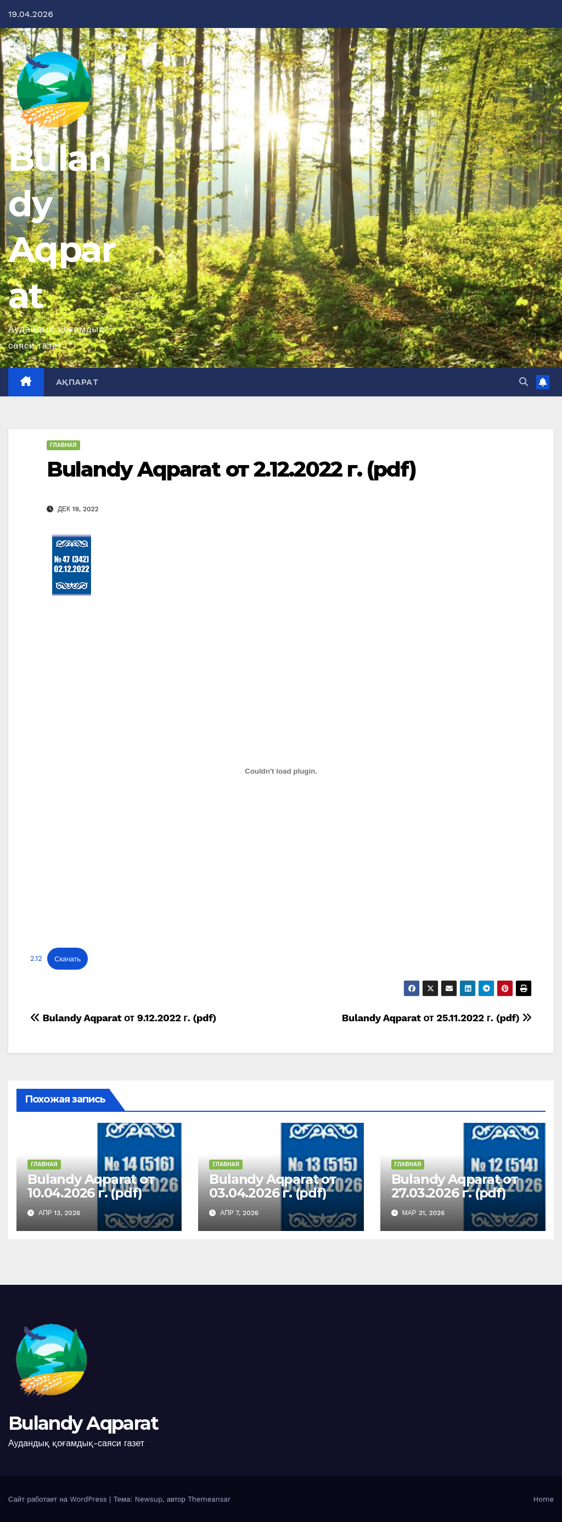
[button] (523, 382)
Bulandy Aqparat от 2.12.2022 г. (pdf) (231, 469)
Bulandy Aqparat (83, 1423)
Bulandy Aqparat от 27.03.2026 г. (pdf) (454, 1186)
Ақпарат (77, 382)
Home (543, 1499)
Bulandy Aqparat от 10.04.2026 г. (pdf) (90, 1186)
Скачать (67, 959)
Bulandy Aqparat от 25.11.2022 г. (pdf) (437, 1017)
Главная (63, 445)
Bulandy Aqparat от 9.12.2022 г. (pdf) (123, 1017)
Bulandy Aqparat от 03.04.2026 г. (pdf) (272, 1186)
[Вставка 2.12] (281, 771)
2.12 (36, 959)
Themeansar (209, 1499)
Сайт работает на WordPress (58, 1499)
